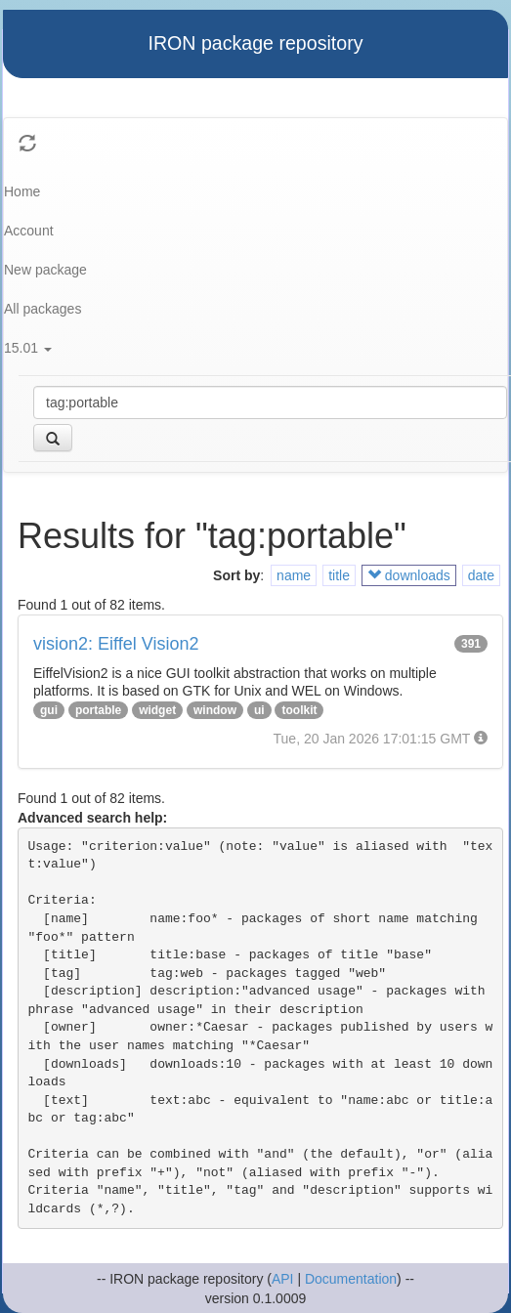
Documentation (351, 1279)
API (283, 1279)
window (214, 710)
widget (157, 710)
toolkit (299, 710)
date (481, 575)
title (339, 575)
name (294, 575)
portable (98, 710)
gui (49, 710)
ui (259, 710)
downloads (408, 575)
